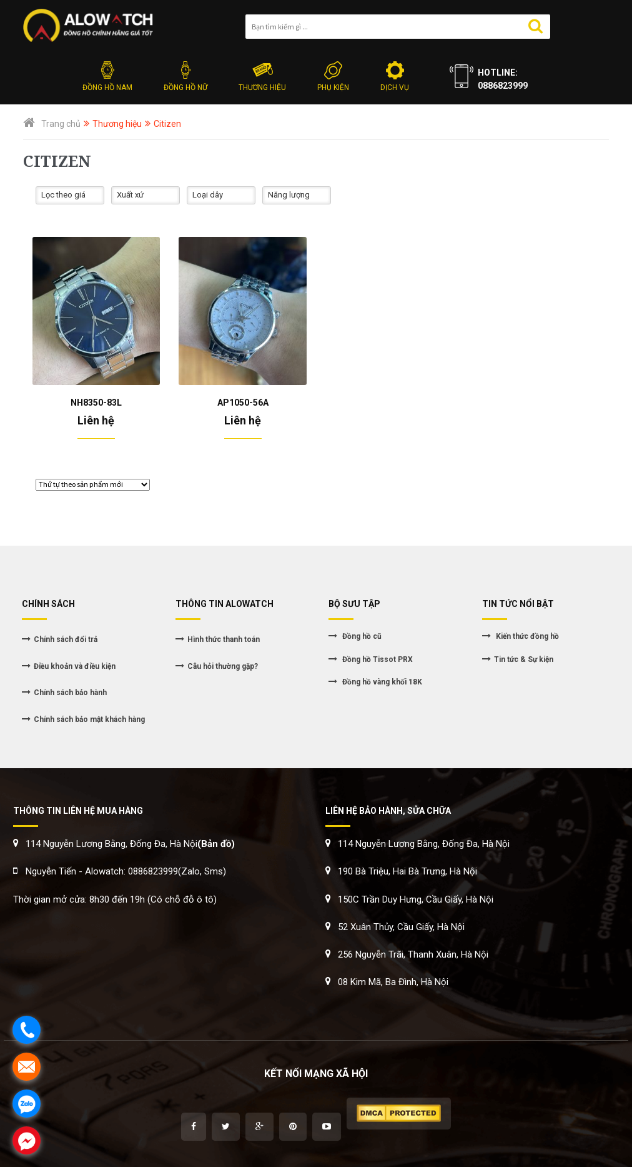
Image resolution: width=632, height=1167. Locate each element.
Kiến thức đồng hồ (526, 636)
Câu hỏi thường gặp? (222, 666)
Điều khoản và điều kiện (75, 666)
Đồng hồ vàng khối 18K (381, 682)
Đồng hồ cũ (361, 636)
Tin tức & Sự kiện (523, 659)
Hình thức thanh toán (223, 639)
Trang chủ (61, 124)
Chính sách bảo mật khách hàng (89, 719)
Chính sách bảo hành (70, 692)
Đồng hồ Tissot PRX (376, 659)
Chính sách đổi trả (65, 639)
